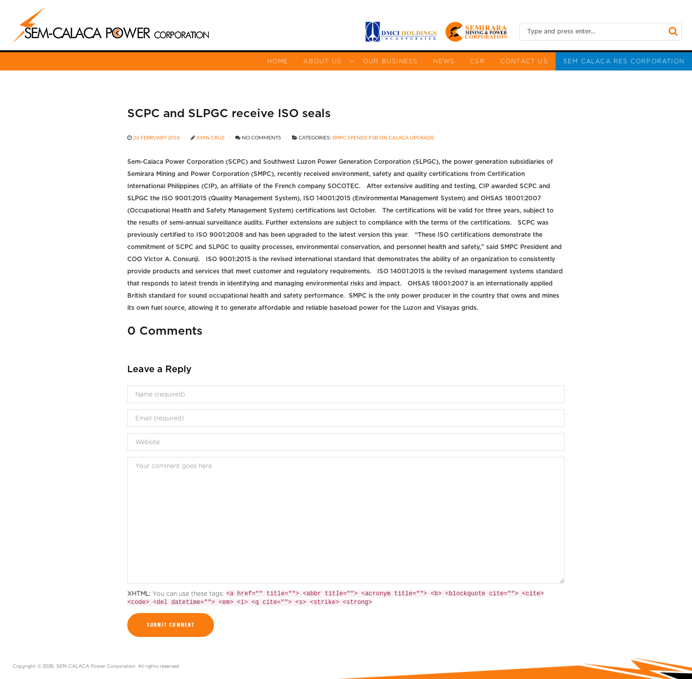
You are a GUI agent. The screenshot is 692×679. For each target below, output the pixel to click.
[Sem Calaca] (111, 25)
